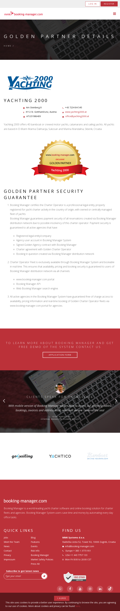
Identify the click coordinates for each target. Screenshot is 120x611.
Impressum (9, 559)
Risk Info (35, 550)
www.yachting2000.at (76, 111)
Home (8, 46)
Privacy (7, 555)
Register (109, 4)
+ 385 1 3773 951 (82, 550)
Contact (8, 550)
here (77, 606)
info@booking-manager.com (79, 546)
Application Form (60, 355)
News (7, 546)
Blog (33, 537)
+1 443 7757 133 (78, 555)
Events (34, 546)
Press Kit (35, 563)
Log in (93, 4)
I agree (61, 598)
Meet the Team (12, 541)
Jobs (6, 537)
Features (35, 541)
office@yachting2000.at (77, 116)
